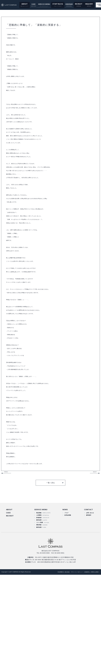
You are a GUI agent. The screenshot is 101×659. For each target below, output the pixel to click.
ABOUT (23, 4)
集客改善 (39, 602)
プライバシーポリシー (73, 656)
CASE (31, 4)
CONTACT (88, 590)
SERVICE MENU (42, 4)
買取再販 (39, 608)
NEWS (65, 590)
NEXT (95, 552)
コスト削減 (39, 605)
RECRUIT (75, 4)
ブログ (66, 594)
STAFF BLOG (55, 4)
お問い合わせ (89, 594)
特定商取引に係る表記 (57, 656)
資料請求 (88, 597)
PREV (6, 552)
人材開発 (39, 597)
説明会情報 (67, 597)
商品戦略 (39, 594)
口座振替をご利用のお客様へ (90, 656)
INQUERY (84, 4)
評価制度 (39, 599)
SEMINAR (66, 4)
